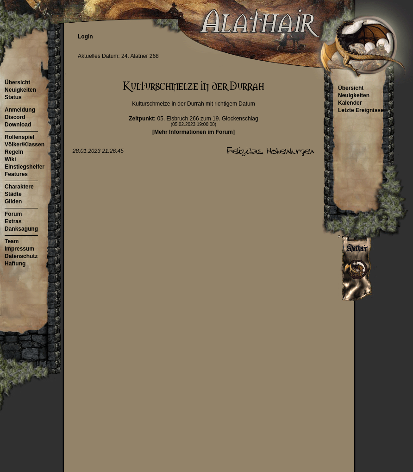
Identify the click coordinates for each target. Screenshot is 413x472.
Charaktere (19, 186)
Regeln (14, 152)
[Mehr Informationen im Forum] (193, 132)
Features (16, 174)
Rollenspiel (19, 137)
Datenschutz (21, 256)
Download (18, 124)
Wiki (10, 159)
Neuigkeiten (20, 90)
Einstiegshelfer (24, 167)
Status (13, 97)
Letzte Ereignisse (361, 110)
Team (12, 241)
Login (85, 36)
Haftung (15, 263)
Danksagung (21, 229)
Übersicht (17, 82)
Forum (13, 214)
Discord (15, 117)
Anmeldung (20, 110)
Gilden (13, 201)
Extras (13, 221)
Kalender (350, 103)
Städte (13, 194)
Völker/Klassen (24, 144)
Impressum (19, 248)
